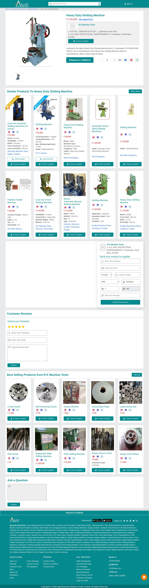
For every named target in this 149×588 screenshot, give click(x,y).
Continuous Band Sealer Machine (40, 544)
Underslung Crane (114, 537)
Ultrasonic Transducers (18, 544)
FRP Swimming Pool (17, 549)
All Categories (32, 566)
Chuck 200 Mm (71, 406)
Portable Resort (121, 529)
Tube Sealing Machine (113, 525)
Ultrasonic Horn (88, 542)
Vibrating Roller (97, 525)
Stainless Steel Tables (41, 527)
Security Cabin (62, 529)
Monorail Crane (20, 539)
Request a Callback (79, 59)
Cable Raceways (101, 542)
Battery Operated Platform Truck (25, 551)
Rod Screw (12, 453)
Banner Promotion (83, 569)
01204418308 (114, 560)
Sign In (128, 3)
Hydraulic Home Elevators (110, 527)
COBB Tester (32, 539)
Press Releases (33, 560)
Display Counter (93, 527)
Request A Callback (74, 512)
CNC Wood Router (106, 534)
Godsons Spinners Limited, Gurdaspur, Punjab (72, 226)
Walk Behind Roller (84, 525)
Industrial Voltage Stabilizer (56, 537)
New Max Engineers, (128, 155)
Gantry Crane (127, 537)
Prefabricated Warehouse (101, 532)
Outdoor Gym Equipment (95, 549)
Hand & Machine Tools (18, 8)
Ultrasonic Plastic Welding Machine (121, 542)
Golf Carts (128, 549)
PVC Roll (29, 542)
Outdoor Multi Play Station (66, 525)
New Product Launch (84, 574)
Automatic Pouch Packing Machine (65, 544)
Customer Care (16, 566)
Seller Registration (83, 560)
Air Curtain (37, 542)
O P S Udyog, (41, 152)
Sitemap (13, 563)
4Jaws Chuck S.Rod (102, 452)
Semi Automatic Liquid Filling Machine (93, 544)
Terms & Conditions (50, 563)
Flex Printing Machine (122, 534)
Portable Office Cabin (66, 532)
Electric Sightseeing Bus (114, 549)
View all (137, 374)
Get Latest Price (86, 19)
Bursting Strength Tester (47, 539)
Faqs (12, 577)
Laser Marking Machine (34, 525)
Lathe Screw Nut (128, 406)
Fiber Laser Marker (114, 539)
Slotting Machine (44, 123)
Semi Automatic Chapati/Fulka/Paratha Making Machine (99, 547)
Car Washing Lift (41, 547)
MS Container (36, 532)
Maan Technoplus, (71, 157)
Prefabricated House (119, 532)
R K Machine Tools (86, 24)
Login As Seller (82, 580)
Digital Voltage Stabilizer (76, 537)
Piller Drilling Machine (74, 453)
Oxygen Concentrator (46, 551)
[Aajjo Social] (124, 520)
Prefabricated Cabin (49, 532)
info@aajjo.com (115, 568)
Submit (14, 365)
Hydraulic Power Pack (90, 534)
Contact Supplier (81, 40)
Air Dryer (111, 544)
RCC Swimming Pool (55, 549)
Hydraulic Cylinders (74, 534)
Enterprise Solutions (84, 577)
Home (7, 8)
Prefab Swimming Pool (129, 547)
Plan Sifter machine (74, 542)
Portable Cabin (50, 525)
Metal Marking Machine (130, 539)
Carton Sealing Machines (77, 527)
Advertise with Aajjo (83, 563)
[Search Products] (49, 3)
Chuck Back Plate (100, 406)
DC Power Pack (59, 534)
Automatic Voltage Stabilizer (96, 537)
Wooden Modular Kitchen (125, 544)
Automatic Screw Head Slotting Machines (100, 128)
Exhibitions (14, 574)
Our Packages (81, 566)
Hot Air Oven (47, 534)
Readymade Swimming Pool (75, 549)
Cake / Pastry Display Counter (95, 539)
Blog (11, 569)
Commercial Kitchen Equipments (54, 542)
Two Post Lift (52, 547)
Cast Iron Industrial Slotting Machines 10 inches (17, 125)
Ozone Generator (61, 551)
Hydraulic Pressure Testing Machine (70, 539)
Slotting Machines (32, 8)
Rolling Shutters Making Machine (22, 547)
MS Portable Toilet (108, 529)
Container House (24, 534)
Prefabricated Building (83, 532)
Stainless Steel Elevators (46, 529)
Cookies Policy (49, 560)
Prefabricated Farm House (90, 529)
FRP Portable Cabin (22, 532)
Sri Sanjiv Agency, (14, 228)
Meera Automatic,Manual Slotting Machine (72, 201)
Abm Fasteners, (98, 156)
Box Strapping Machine (58, 527)
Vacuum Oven (37, 534)
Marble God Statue (17, 542)
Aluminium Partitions (24, 527)
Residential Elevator (128, 527)
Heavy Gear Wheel (129, 453)
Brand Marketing (82, 571)
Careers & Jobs (33, 563)
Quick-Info (14, 571)
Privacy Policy (48, 566)
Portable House (74, 529)
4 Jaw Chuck (13, 406)
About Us (13, 560)
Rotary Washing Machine (36, 537)
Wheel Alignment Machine (68, 547)
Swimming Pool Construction (36, 549)
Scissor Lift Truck (30, 529)
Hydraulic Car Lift (16, 529)
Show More (135, 91)
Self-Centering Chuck (46, 406)
